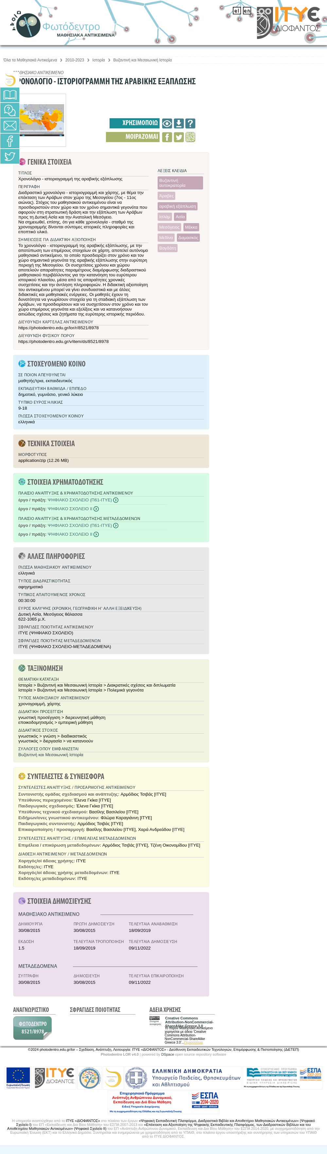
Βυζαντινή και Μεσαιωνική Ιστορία (142, 60)
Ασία (180, 216)
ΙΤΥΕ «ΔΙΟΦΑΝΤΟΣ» (83, 1121)
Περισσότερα (193, 1042)
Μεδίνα (166, 237)
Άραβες (166, 195)
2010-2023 (74, 60)
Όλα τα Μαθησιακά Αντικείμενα (30, 60)
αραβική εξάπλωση (177, 206)
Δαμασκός (188, 237)
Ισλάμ (164, 216)
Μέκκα (191, 227)
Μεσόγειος (169, 227)
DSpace (167, 1054)
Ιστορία (99, 60)
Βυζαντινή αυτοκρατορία (172, 183)
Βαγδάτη (167, 248)
